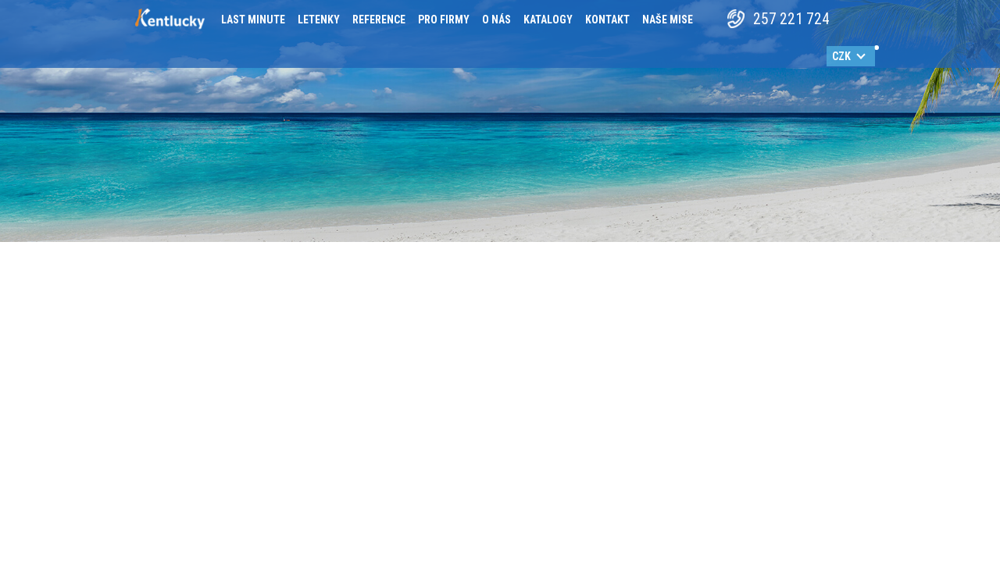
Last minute (253, 19)
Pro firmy (444, 19)
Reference (378, 19)
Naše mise (667, 19)
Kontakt (607, 19)
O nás (496, 19)
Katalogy (548, 19)
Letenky (319, 19)
